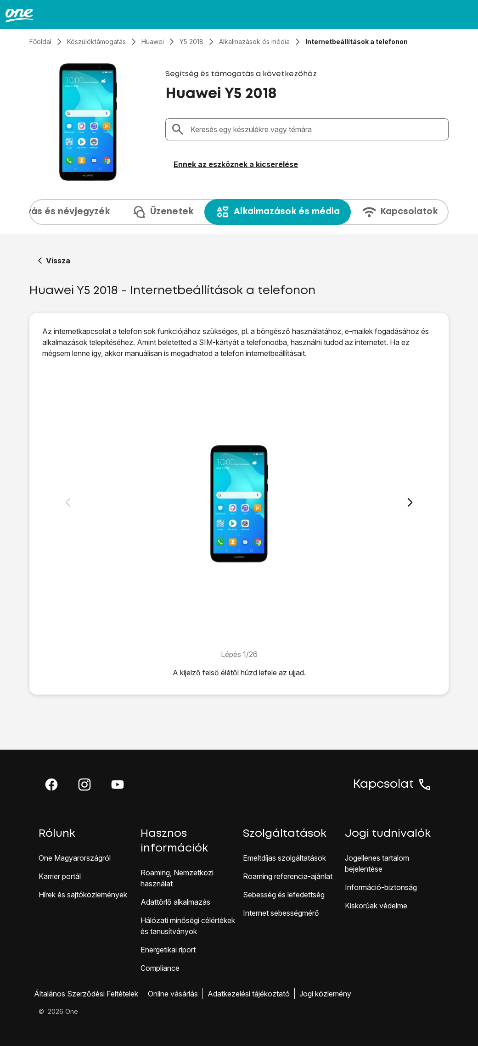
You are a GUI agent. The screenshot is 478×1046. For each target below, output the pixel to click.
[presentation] (239, 212)
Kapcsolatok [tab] (400, 212)
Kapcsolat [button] (392, 784)
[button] (51, 784)
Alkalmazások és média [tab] (277, 212)
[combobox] (317, 129)
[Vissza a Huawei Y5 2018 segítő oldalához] (54, 260)
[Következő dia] (410, 502)
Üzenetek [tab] (162, 212)
